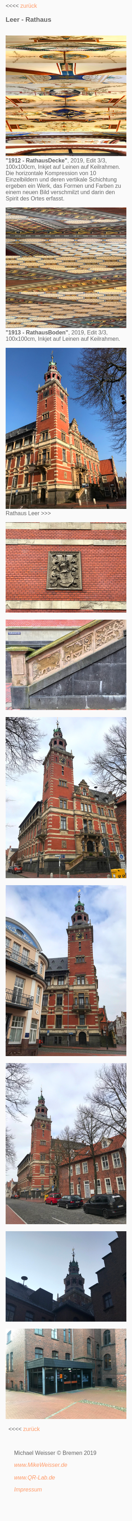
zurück (28, 6)
